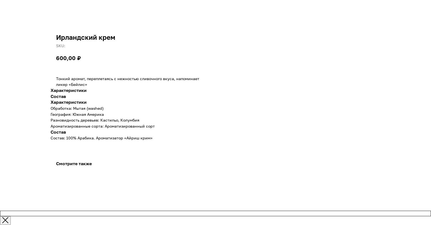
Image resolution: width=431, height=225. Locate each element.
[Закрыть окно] (5, 220)
